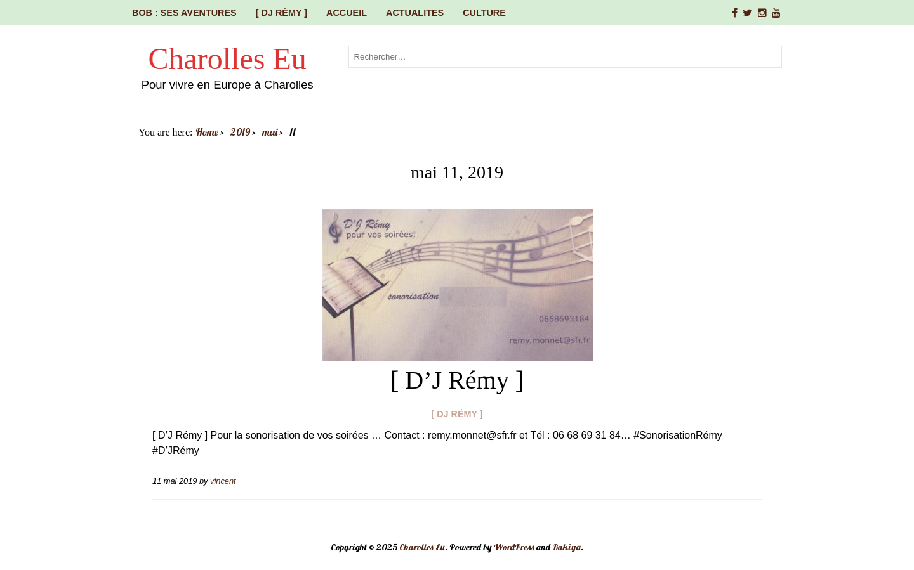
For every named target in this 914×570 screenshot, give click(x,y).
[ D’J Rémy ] (457, 380)
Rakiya (566, 547)
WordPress (514, 547)
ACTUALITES (415, 13)
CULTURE (484, 13)
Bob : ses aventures (184, 13)
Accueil (346, 13)
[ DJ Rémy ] (281, 13)
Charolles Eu (228, 58)
